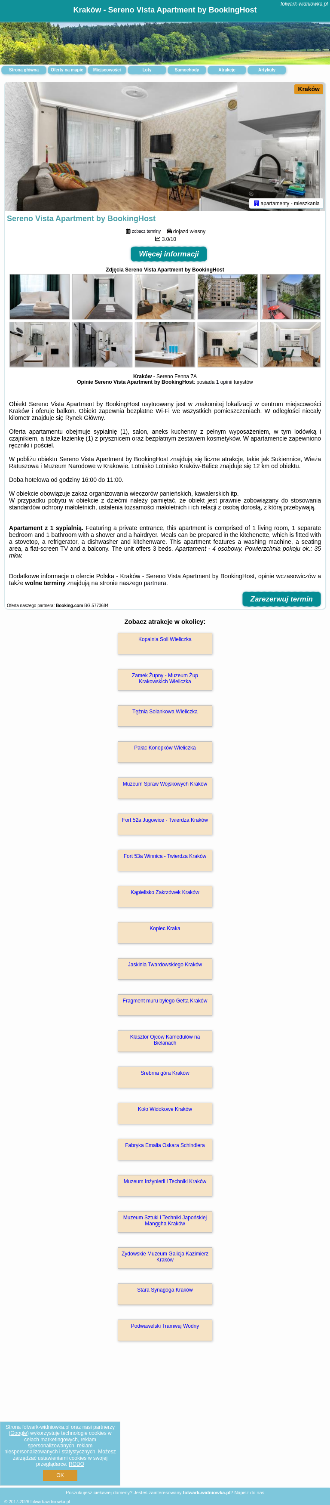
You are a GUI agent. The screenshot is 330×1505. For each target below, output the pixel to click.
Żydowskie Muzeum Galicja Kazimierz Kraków (165, 1257)
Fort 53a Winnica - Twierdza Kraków (165, 856)
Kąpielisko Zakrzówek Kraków (165, 892)
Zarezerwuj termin (282, 599)
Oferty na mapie (67, 70)
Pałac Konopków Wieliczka (165, 748)
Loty (146, 70)
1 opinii (224, 382)
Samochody (187, 70)
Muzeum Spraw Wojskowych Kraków (165, 784)
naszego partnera (142, 583)
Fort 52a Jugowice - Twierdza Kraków (165, 820)
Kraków (309, 89)
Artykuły (266, 70)
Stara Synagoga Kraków (164, 1290)
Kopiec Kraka (165, 928)
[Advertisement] (165, 1423)
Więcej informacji (169, 254)
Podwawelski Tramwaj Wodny (165, 1326)
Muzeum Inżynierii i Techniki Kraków (165, 1181)
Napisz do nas (249, 1492)
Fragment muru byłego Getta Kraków (165, 1001)
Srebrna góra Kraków (165, 1073)
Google (18, 1433)
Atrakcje (226, 70)
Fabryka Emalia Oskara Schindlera (165, 1145)
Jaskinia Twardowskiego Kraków (165, 965)
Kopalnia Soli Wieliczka (165, 639)
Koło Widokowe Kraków (165, 1109)
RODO (76, 1464)
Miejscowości (107, 70)
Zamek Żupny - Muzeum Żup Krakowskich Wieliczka (165, 678)
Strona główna (24, 70)
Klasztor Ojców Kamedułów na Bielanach (165, 1040)
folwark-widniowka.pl (304, 4)
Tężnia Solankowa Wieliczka (165, 712)
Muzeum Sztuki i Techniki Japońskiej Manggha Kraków (165, 1221)
